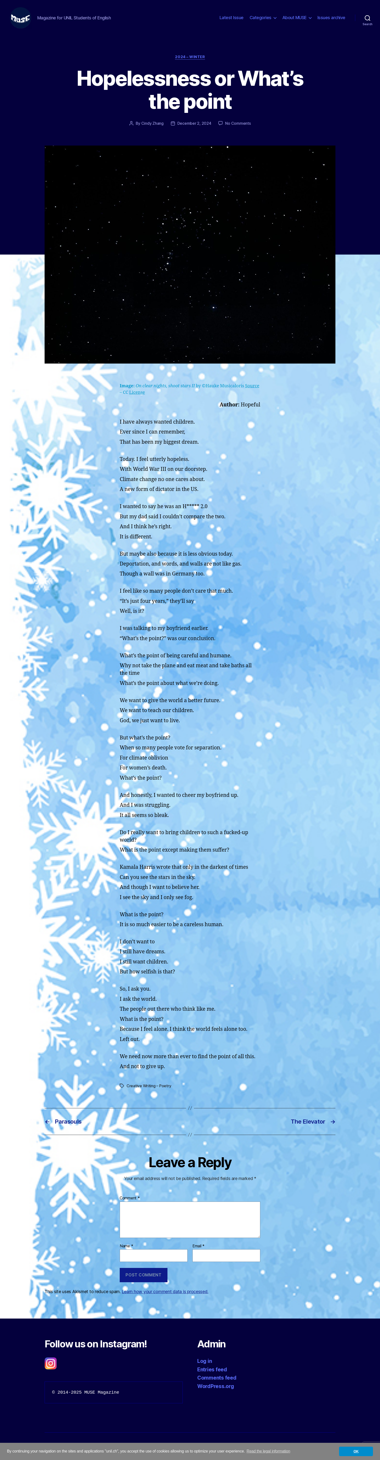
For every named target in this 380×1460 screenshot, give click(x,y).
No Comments (238, 123)
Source (252, 386)
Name (126, 1246)
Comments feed (217, 1378)
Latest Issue (232, 17)
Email (198, 1246)
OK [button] (356, 1451)
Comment (130, 1198)
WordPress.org (215, 1386)
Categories (260, 17)
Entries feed (212, 1370)
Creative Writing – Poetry (149, 1085)
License (137, 392)
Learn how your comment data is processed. (165, 1291)
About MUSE (294, 17)
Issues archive (331, 17)
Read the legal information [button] (268, 1451)
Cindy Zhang (152, 123)
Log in (204, 1361)
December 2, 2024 (194, 123)
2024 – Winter (190, 57)
